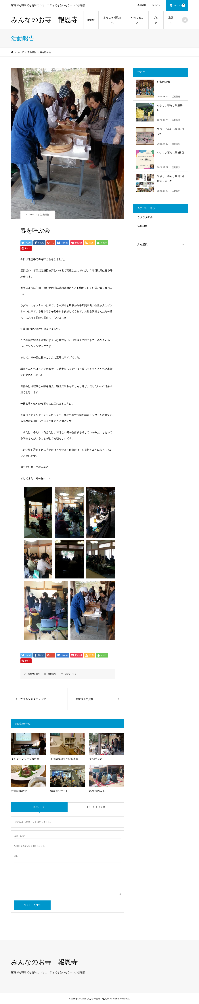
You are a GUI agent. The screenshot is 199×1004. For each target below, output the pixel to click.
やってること (137, 20)
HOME (91, 20)
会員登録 (141, 5)
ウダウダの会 (145, 217)
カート (179, 5)
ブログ (155, 20)
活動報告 (44, 214)
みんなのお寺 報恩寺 (44, 19)
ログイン (156, 5)
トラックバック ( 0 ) (96, 807)
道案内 (170, 20)
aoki (37, 674)
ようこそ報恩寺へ (112, 20)
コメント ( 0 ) (39, 807)
